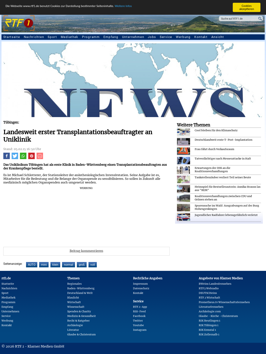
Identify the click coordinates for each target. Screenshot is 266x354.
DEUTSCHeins (208, 293)
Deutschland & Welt (80, 293)
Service (166, 37)
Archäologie (75, 325)
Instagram (139, 330)
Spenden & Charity (79, 311)
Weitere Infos (123, 6)
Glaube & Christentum (81, 334)
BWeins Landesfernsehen (215, 283)
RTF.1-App (140, 306)
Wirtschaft (74, 302)
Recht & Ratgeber (78, 320)
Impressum (140, 283)
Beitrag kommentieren (86, 251)
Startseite (11, 37)
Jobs (152, 37)
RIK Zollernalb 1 (209, 334)
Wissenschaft (75, 306)
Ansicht (217, 37)
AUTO (31, 264)
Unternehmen (133, 37)
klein (55, 264)
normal (68, 264)
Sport (52, 37)
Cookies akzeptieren (246, 7)
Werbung (183, 37)
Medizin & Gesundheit (81, 316)
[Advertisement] (86, 215)
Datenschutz (141, 288)
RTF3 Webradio (209, 288)
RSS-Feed (139, 311)
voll (92, 264)
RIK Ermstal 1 (207, 330)
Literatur (73, 330)
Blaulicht (73, 297)
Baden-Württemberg (81, 288)
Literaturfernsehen (211, 306)
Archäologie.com (210, 311)
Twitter (138, 320)
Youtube (138, 325)
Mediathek (69, 37)
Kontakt (201, 37)
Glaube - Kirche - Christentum (218, 316)
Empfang (110, 37)
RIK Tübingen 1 (208, 325)
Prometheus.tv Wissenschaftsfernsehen (224, 302)
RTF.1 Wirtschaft (209, 297)
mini (44, 264)
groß (82, 264)
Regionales (74, 283)
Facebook (139, 316)
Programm (91, 37)
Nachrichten (34, 37)
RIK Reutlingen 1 (209, 320)
